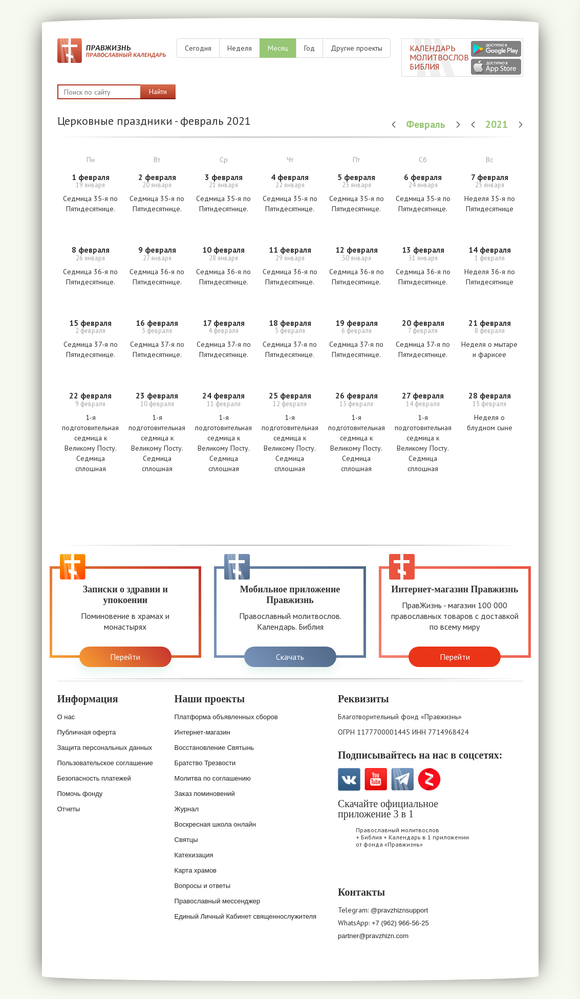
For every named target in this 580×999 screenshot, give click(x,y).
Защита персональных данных (105, 747)
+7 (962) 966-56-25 (400, 923)
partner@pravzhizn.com (373, 936)
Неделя (239, 48)
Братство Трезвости (205, 763)
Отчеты (68, 809)
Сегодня (198, 48)
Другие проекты (356, 48)
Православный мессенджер (218, 901)
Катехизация (194, 855)
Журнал (187, 809)
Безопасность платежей (94, 778)
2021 (497, 124)
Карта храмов (196, 870)
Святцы (186, 839)
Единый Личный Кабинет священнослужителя (246, 916)
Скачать (290, 657)
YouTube (376, 779)
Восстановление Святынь (214, 747)
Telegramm (402, 779)
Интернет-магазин (202, 732)
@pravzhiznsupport (399, 910)
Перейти (125, 657)
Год (309, 48)
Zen (429, 779)
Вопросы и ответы (202, 886)
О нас (66, 717)
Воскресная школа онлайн (215, 824)
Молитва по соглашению (213, 778)
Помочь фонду (80, 793)
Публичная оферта (86, 732)
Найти (158, 91)
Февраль (427, 124)
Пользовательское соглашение (105, 763)
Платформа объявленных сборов (226, 717)
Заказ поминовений (205, 793)
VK (349, 779)
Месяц (278, 48)
